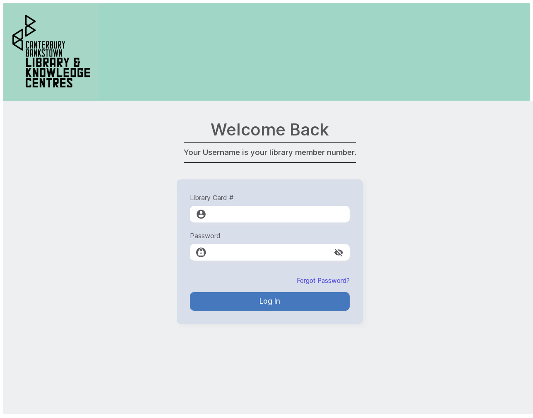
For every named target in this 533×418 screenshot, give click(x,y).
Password (205, 236)
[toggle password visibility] (339, 252)
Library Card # (211, 197)
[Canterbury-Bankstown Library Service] (51, 96)
